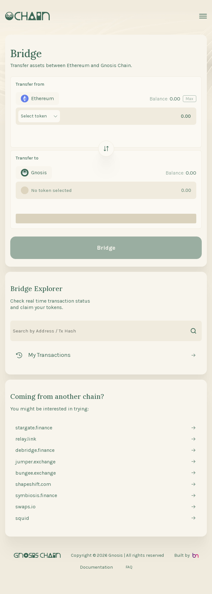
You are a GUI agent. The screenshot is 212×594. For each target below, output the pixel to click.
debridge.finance (35, 450)
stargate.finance (33, 428)
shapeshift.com (33, 484)
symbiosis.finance (36, 495)
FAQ (129, 567)
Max (189, 98)
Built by (186, 555)
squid (22, 518)
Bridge (106, 247)
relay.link (25, 439)
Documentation (96, 567)
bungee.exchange (35, 473)
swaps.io (25, 507)
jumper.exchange (35, 462)
